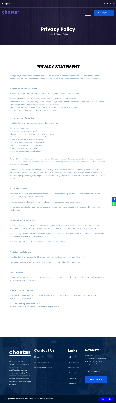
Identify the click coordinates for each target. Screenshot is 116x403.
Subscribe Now (96, 379)
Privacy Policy (74, 373)
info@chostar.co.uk (43, 367)
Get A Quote (104, 13)
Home (50, 34)
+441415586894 (41, 362)
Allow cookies (106, 399)
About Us (72, 357)
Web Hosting (73, 367)
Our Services (73, 362)
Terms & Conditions (72, 381)
